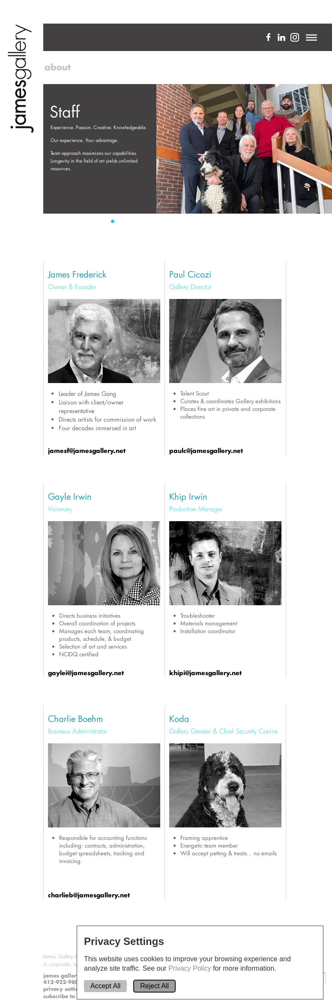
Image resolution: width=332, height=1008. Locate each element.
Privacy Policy (190, 968)
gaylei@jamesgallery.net (86, 673)
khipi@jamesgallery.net (205, 673)
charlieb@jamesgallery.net (89, 895)
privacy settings (64, 989)
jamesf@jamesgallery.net (87, 451)
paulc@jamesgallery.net (206, 451)
